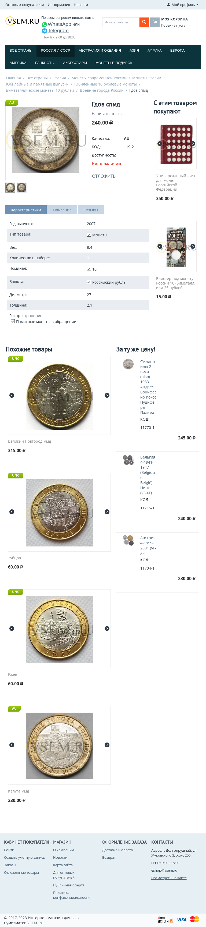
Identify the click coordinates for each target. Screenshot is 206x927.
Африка (154, 50)
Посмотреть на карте (169, 877)
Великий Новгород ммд (29, 441)
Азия (134, 50)
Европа (177, 50)
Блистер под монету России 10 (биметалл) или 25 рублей (175, 283)
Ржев (12, 674)
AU (11, 102)
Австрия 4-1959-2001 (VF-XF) (148, 545)
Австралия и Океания (100, 50)
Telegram (55, 30)
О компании (63, 849)
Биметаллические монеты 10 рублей (40, 90)
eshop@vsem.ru (164, 870)
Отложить (104, 176)
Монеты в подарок (113, 63)
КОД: (96, 146)
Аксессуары (75, 63)
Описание (62, 209)
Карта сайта (63, 864)
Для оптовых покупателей (64, 875)
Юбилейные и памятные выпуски (37, 84)
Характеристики (26, 209)
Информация (59, 4)
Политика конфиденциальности (71, 895)
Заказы (10, 864)
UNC (15, 358)
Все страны (21, 50)
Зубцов (14, 558)
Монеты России (146, 77)
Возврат (109, 857)
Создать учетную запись (24, 857)
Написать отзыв (107, 113)
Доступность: (104, 155)
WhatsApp (56, 24)
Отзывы (90, 209)
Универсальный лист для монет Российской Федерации (176, 183)
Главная (13, 77)
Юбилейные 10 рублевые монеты (105, 84)
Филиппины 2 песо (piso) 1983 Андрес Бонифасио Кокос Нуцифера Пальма (148, 387)
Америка (18, 63)
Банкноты (44, 63)
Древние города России (102, 90)
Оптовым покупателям (24, 4)
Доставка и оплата (117, 849)
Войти (9, 849)
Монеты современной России (99, 77)
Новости (81, 4)
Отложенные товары (21, 872)
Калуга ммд (18, 791)
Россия (59, 77)
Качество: (101, 138)
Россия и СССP (55, 50)
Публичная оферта (68, 885)
